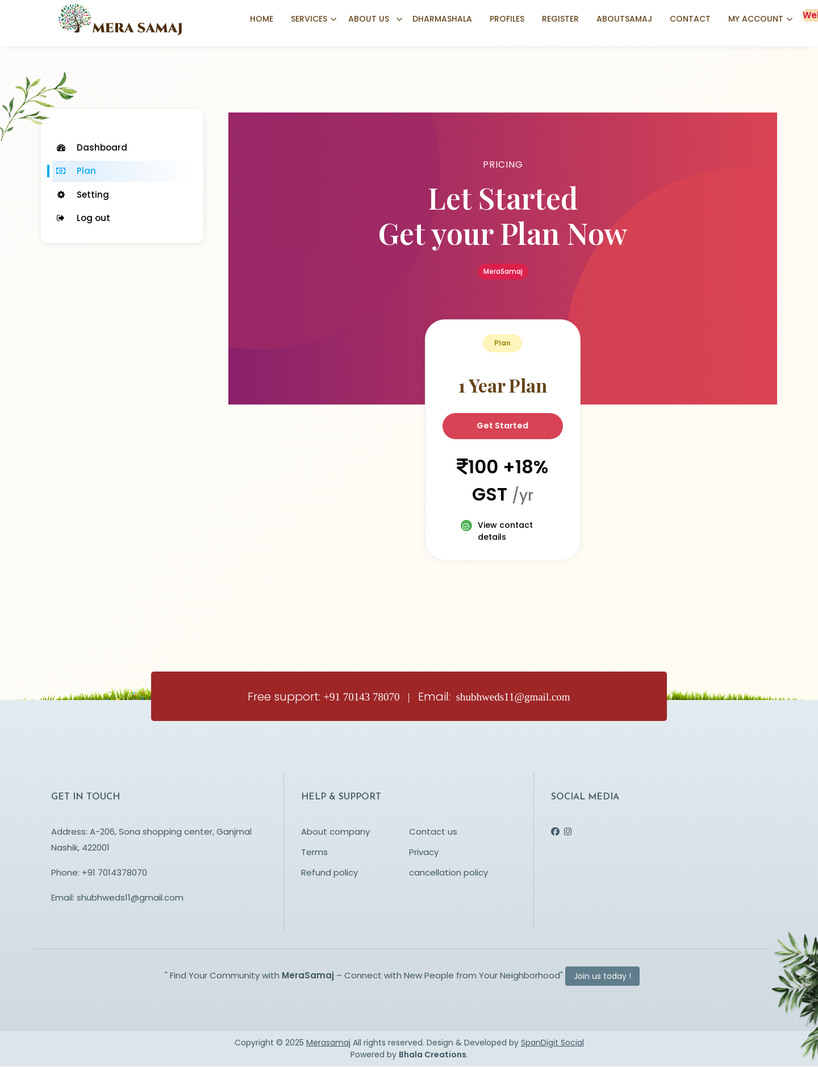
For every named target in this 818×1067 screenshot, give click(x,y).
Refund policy (329, 873)
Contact (690, 20)
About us (368, 20)
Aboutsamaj (624, 20)
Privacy (424, 852)
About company (335, 832)
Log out (82, 218)
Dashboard (91, 147)
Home (261, 20)
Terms (314, 852)
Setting (82, 195)
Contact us (433, 832)
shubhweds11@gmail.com (130, 898)
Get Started (502, 426)
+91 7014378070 (114, 873)
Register (560, 20)
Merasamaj (328, 1043)
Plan (75, 171)
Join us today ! (602, 976)
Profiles (507, 20)
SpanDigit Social (552, 1043)
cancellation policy (448, 873)
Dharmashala (442, 20)
